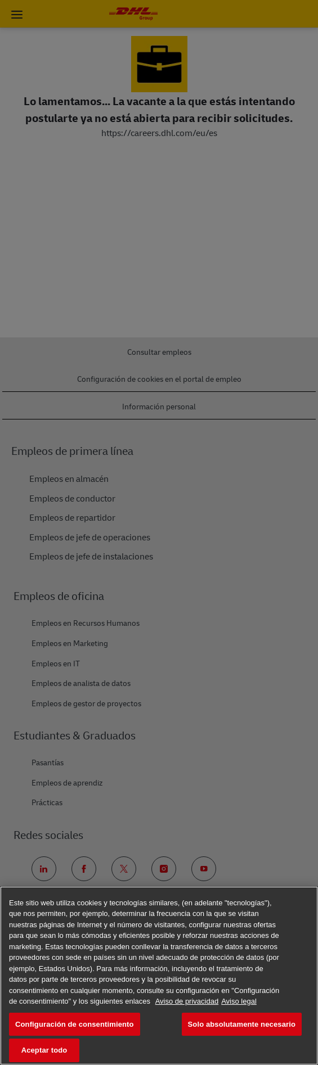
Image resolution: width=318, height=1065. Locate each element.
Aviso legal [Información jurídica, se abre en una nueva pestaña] (239, 1001)
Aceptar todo (44, 1050)
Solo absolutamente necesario (241, 1024)
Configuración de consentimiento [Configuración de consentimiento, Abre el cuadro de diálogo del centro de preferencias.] (74, 1024)
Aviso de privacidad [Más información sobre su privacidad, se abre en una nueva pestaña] (187, 1001)
